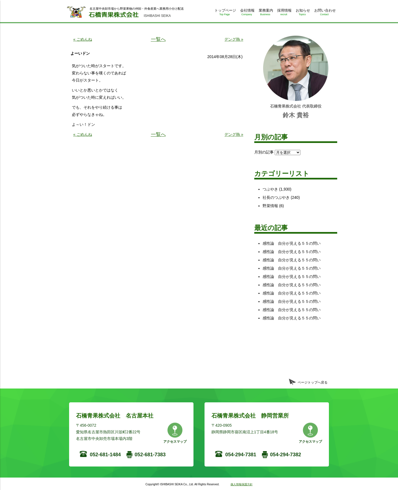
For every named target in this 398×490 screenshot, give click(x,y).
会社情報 (246, 13)
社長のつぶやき (276, 197)
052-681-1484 (105, 454)
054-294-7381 (240, 454)
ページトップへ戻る (313, 382)
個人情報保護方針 (242, 484)
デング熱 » (233, 39)
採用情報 (283, 13)
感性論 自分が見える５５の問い (292, 243)
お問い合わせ (324, 13)
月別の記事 (264, 152)
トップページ (224, 13)
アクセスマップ (175, 441)
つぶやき (270, 189)
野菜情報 (270, 206)
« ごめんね (82, 39)
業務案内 (265, 13)
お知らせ (302, 13)
